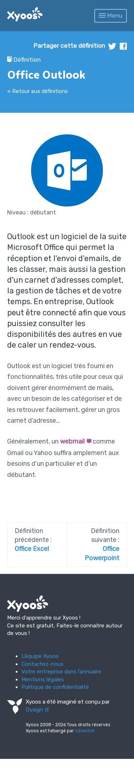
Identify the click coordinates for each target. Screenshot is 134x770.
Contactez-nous (42, 664)
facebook (123, 46)
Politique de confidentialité (55, 687)
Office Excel (32, 549)
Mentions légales (42, 679)
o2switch (85, 730)
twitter (112, 46)
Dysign (34, 709)
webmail (72, 441)
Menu (111, 15)
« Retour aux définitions (37, 91)
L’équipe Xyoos (40, 656)
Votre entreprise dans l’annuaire (61, 671)
